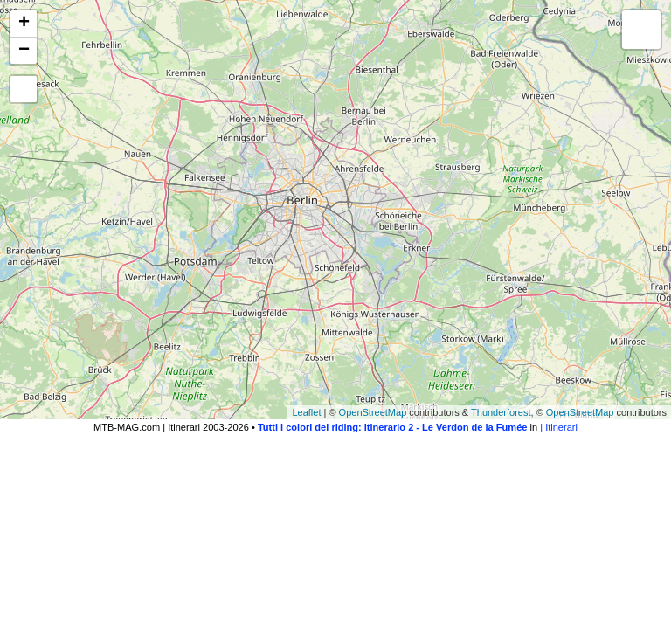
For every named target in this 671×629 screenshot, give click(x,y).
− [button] (24, 51)
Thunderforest (500, 412)
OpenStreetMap (373, 412)
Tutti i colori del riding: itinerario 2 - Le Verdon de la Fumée (393, 427)
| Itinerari (559, 427)
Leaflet (306, 412)
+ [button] (24, 23)
